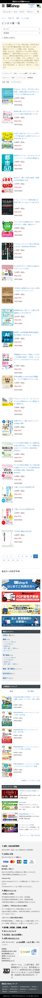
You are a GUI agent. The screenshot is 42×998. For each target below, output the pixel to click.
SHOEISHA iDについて (8, 960)
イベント (22, 991)
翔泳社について (6, 958)
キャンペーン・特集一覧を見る (30, 835)
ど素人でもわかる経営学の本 (24, 509)
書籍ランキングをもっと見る (30, 780)
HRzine (4, 991)
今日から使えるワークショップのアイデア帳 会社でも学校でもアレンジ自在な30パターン (27, 136)
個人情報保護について (8, 953)
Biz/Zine (5, 989)
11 (31, 556)
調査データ (7, 678)
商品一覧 (11, 18)
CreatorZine (32, 989)
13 (4, 560)
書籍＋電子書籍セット (10, 669)
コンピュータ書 (10, 642)
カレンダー (8, 650)
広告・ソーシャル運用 (20, 73)
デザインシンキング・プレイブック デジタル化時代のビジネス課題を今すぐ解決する (26, 401)
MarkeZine (14, 987)
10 (26, 556)
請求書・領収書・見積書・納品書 (14, 927)
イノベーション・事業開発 (25, 77)
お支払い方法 (7, 854)
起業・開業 (5, 82)
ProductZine (13, 991)
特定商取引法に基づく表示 (9, 951)
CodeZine (5, 987)
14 (8, 560)
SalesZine (23, 989)
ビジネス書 (25, 18)
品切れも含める (8, 38)
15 (13, 560)
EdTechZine (14, 989)
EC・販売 (33, 73)
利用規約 (4, 948)
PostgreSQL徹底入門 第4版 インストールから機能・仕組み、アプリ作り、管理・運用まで (26, 699)
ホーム (4, 18)
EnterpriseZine (25, 987)
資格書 (7, 646)
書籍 (17, 18)
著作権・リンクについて (8, 955)
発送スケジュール (9, 890)
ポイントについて (9, 931)
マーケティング (7, 73)
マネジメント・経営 (8, 77)
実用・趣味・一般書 (11, 648)
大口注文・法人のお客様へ (12, 935)
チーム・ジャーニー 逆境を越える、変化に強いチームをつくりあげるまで (27, 202)
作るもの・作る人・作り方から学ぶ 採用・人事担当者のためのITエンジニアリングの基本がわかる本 (26, 91)
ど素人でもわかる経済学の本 (24, 487)
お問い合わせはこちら (10, 938)
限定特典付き (7, 673)
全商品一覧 (7, 635)
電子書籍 (6, 655)
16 (17, 560)
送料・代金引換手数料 (10, 846)
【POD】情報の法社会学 (22, 531)
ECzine (34, 987)
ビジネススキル (16, 82)
